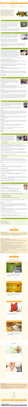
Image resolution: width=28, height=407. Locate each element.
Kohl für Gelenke (3, 4)
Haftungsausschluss (14, 402)
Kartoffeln (20, 4)
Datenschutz (14, 400)
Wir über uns (14, 395)
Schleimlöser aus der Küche (14, 356)
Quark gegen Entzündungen (13, 4)
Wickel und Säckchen (14, 317)
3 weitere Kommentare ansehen (14, 256)
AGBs (14, 401)
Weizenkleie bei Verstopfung (14, 337)
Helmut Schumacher (3, 223)
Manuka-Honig (14, 297)
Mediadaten (14, 396)
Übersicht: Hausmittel (3, 16)
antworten (14, 236)
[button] (11, 398)
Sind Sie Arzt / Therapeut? (13, 0)
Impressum (14, 399)
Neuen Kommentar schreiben (14, 229)
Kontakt (14, 394)
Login (16, 0)
